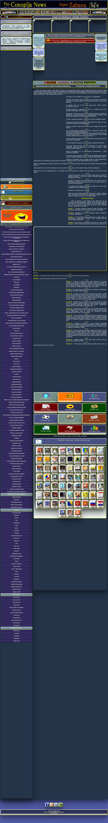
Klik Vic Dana (70, 396)
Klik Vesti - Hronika (94, 418)
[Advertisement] (16, 83)
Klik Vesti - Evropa (46, 429)
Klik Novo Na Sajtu (70, 429)
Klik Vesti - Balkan (46, 407)
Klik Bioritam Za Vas (94, 429)
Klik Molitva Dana (46, 396)
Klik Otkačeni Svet (94, 396)
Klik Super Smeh (70, 407)
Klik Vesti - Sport (46, 418)
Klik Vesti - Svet (94, 407)
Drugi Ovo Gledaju (70, 418)
